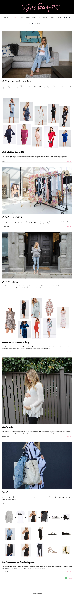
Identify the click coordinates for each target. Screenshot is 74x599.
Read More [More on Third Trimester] (69, 436)
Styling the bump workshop (12, 217)
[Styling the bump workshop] (37, 190)
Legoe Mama (6, 492)
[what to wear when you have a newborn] (37, 54)
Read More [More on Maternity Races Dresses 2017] (69, 161)
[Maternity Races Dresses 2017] (37, 123)
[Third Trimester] (37, 390)
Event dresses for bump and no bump (15, 343)
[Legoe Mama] (37, 465)
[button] (42, 24)
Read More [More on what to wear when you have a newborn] (69, 92)
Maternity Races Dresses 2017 (13, 152)
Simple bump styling (10, 282)
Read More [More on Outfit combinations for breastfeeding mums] (69, 571)
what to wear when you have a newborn (16, 81)
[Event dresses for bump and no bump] (37, 318)
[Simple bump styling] (37, 255)
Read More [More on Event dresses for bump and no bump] (69, 352)
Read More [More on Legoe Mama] (69, 503)
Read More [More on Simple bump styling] (69, 291)
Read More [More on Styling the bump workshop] (69, 226)
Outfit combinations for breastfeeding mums (18, 562)
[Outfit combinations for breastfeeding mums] (37, 534)
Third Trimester (7, 427)
